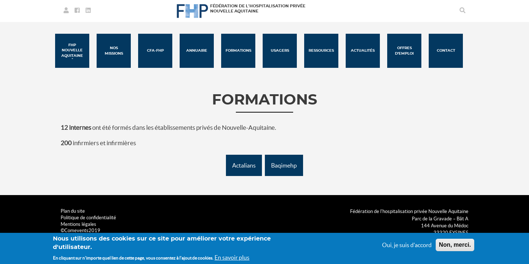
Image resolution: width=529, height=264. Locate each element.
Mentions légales (78, 224)
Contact (446, 50)
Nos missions (114, 50)
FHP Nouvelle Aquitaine (72, 50)
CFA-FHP (155, 50)
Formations (238, 50)
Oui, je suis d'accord (407, 245)
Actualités (363, 50)
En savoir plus (232, 257)
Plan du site (73, 211)
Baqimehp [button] (284, 165)
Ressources (321, 50)
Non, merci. (455, 245)
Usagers (280, 50)
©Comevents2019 (80, 230)
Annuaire (196, 50)
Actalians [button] (244, 165)
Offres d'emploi (404, 50)
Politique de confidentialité (88, 217)
